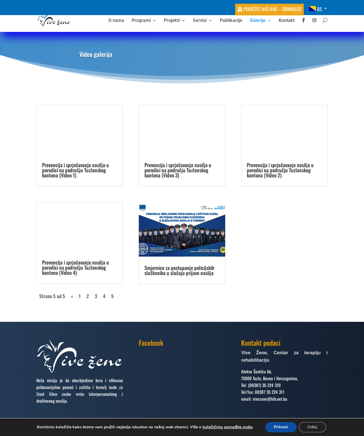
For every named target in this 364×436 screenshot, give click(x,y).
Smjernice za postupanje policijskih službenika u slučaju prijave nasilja (179, 270)
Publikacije (231, 21)
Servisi (200, 21)
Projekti (172, 21)
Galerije (258, 21)
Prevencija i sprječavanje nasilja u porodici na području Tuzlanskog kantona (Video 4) (75, 267)
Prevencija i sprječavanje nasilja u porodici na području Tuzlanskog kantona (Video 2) (280, 170)
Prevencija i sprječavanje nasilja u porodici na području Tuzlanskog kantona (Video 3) (177, 170)
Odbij (312, 427)
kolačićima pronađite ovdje (227, 427)
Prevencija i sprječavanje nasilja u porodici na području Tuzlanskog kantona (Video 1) (75, 170)
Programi (141, 21)
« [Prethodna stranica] (72, 296)
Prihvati (281, 427)
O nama (116, 21)
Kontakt (287, 21)
